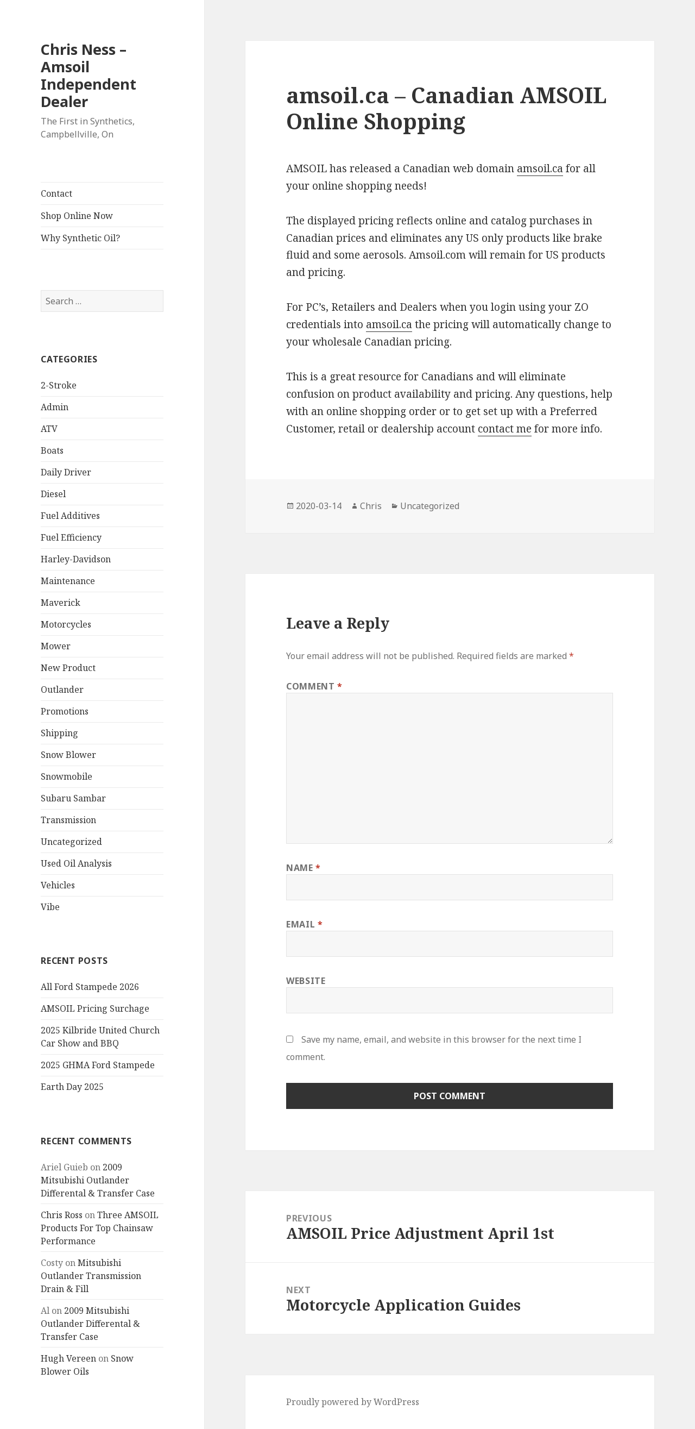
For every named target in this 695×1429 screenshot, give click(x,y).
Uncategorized (71, 842)
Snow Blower (68, 755)
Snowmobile (66, 776)
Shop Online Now (77, 216)
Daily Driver (66, 472)
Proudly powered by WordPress (352, 1402)
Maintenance (68, 581)
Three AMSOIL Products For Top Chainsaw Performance (100, 1228)
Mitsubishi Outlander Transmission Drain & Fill (91, 1276)
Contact (56, 193)
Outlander (62, 689)
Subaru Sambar (73, 798)
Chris (371, 506)
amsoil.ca (540, 168)
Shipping (59, 733)
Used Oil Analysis (76, 863)
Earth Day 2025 (72, 1087)
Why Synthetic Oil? (80, 238)
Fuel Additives (70, 516)
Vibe (50, 907)
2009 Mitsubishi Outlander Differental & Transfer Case (98, 1180)
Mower (56, 646)
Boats (52, 450)
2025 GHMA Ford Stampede (98, 1065)
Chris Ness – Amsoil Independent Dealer (88, 75)
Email (304, 924)
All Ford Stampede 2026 (90, 987)
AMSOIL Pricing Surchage (95, 1008)
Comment (314, 686)
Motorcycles (66, 624)
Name (303, 868)
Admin (54, 407)
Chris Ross (62, 1215)
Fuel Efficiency (71, 537)
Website (305, 981)
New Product (68, 668)
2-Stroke (59, 385)
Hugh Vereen (68, 1358)
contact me (505, 429)
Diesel (53, 494)
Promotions (65, 711)
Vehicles (58, 885)
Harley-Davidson (76, 559)
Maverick (60, 603)
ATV (49, 429)
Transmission (68, 820)
